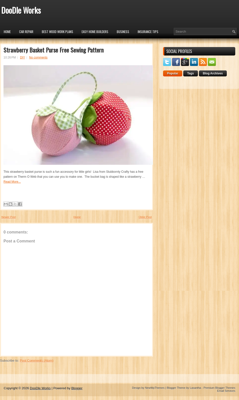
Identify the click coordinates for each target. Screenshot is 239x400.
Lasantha (195, 387)
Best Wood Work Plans (57, 31)
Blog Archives (213, 73)
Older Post (145, 217)
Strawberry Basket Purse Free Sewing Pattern (53, 50)
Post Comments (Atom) (37, 360)
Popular (172, 73)
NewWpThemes (154, 387)
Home (7, 31)
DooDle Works (21, 10)
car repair (26, 31)
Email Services (226, 390)
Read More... (12, 181)
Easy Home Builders (95, 31)
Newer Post (8, 217)
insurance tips (148, 31)
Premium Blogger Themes (219, 387)
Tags (190, 73)
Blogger (76, 388)
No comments (38, 57)
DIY (22, 57)
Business (123, 31)
